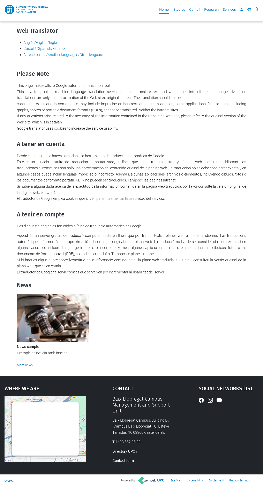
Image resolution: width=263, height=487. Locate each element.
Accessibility (195, 480)
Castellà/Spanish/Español (44, 48)
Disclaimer (215, 480)
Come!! (194, 9)
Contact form (123, 460)
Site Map (176, 480)
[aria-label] (256, 9)
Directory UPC (123, 451)
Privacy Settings (239, 480)
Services (229, 9)
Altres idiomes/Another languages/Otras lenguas (62, 54)
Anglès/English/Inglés (41, 42)
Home (164, 9)
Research (211, 9)
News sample (28, 346)
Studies (179, 9)
